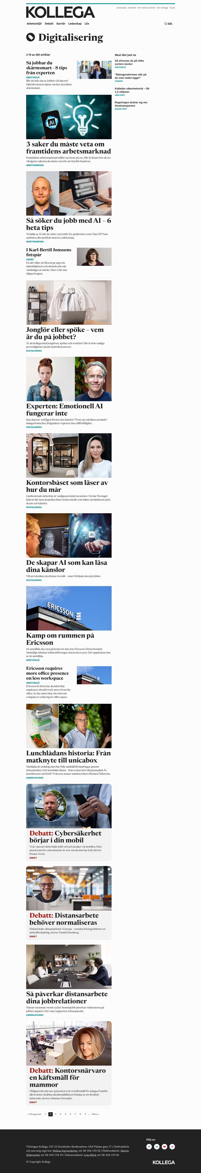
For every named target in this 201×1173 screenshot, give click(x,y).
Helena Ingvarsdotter (65, 1151)
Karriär (60, 23)
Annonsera (122, 7)
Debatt (49, 23)
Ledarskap (75, 23)
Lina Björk (90, 1155)
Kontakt (132, 7)
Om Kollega (162, 7)
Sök (170, 23)
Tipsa (172, 7)
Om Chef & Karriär (146, 7)
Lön (87, 23)
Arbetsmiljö (34, 23)
